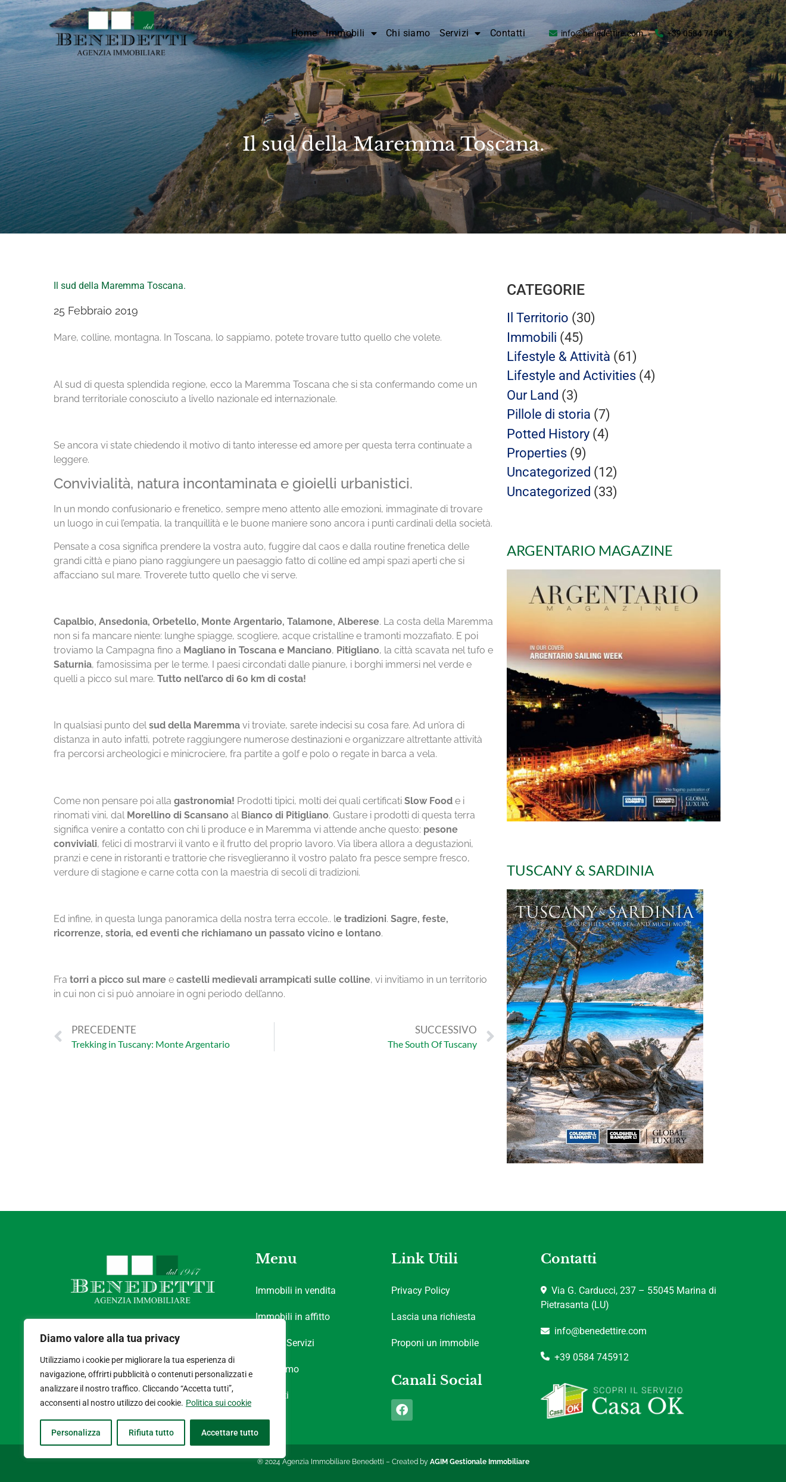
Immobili (351, 33)
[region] (155, 1388)
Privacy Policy (420, 1290)
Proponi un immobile (435, 1343)
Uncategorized (549, 472)
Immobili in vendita (295, 1290)
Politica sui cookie (218, 1403)
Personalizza (76, 1432)
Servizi (460, 33)
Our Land (533, 395)
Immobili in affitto (292, 1316)
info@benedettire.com (602, 33)
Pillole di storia (549, 414)
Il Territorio (538, 317)
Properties (537, 453)
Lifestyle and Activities (571, 375)
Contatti (507, 33)
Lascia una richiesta (433, 1316)
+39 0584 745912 (699, 33)
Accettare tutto (229, 1432)
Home (304, 33)
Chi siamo (408, 33)
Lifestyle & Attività (558, 356)
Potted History (548, 433)
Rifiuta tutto (150, 1432)
